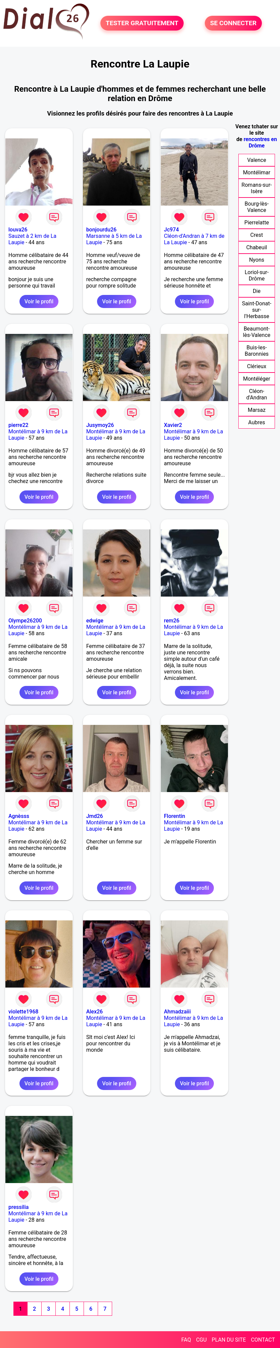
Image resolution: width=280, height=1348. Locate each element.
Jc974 (171, 229)
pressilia (18, 1207)
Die (257, 291)
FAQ (186, 1340)
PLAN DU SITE (229, 1340)
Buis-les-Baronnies (257, 350)
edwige (94, 620)
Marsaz (257, 410)
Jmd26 (94, 816)
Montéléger (256, 379)
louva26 (18, 229)
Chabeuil (256, 247)
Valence (256, 160)
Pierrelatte (256, 222)
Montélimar (257, 172)
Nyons (256, 260)
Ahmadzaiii (177, 1011)
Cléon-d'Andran (256, 394)
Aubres (256, 422)
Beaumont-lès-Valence (257, 331)
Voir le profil (39, 301)
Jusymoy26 (100, 425)
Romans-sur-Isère (256, 188)
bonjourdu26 (101, 229)
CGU (201, 1340)
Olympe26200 (25, 620)
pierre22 (18, 425)
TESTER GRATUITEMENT (142, 23)
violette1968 (23, 1011)
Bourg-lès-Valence (257, 207)
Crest (256, 235)
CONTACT (263, 1340)
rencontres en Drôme (260, 142)
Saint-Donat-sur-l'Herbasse (256, 309)
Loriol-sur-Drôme (257, 275)
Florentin (174, 816)
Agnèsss (18, 816)
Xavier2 (173, 425)
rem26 (171, 620)
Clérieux (256, 366)
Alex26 (94, 1011)
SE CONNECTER (233, 23)
